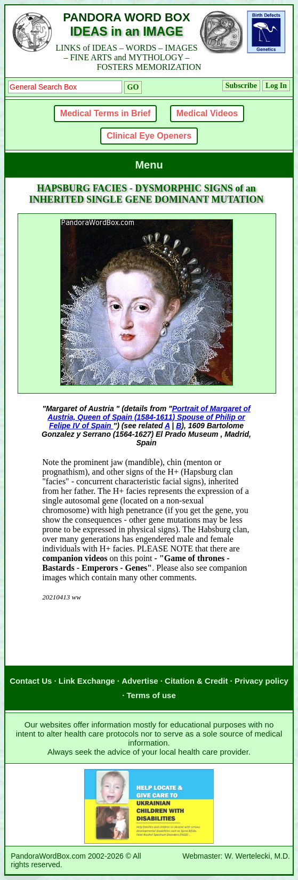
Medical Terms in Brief (105, 113)
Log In (276, 86)
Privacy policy (261, 680)
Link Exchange (87, 680)
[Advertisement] (146, 644)
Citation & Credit (196, 680)
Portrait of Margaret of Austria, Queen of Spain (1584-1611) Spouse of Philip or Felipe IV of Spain (148, 417)
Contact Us (31, 680)
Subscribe (241, 86)
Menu (149, 165)
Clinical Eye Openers (149, 135)
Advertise (140, 680)
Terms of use (151, 695)
